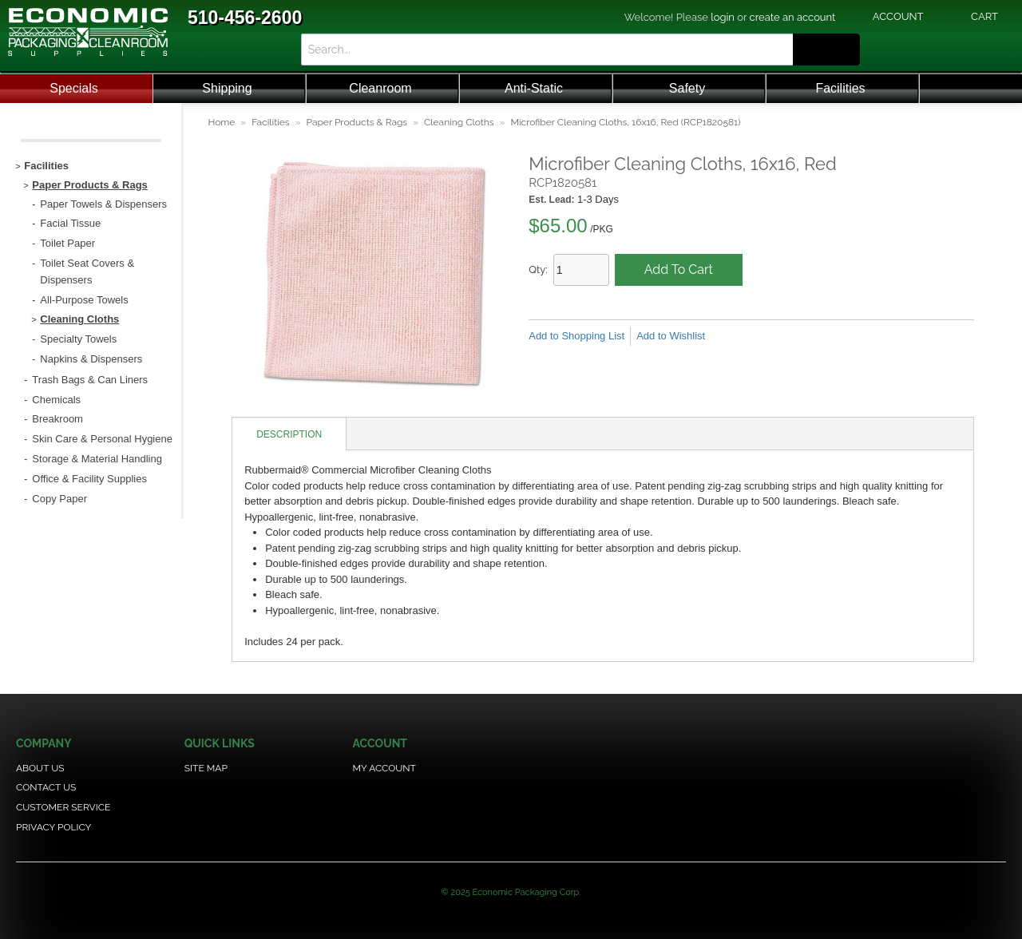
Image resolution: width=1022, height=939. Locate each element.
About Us (40, 768)
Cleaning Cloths (459, 122)
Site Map (206, 768)
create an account (793, 17)
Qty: (538, 269)
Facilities (840, 88)
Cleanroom (380, 88)
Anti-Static (534, 88)
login (723, 17)
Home (221, 122)
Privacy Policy (53, 827)
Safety (687, 88)
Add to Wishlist (670, 336)
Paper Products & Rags (357, 122)
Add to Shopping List (576, 336)
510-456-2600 (245, 17)
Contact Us (46, 787)
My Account (384, 768)
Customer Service (63, 807)
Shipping (227, 88)
